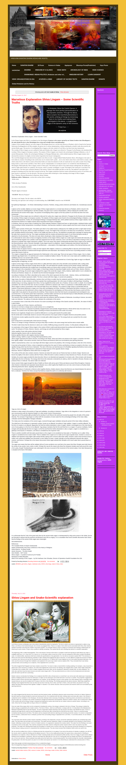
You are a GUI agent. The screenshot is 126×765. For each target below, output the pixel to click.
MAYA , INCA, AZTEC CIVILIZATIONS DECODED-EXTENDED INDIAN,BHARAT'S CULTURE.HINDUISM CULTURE (106, 265)
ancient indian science (22, 750)
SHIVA (43, 564)
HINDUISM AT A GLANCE (44, 70)
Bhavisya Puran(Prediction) (86, 65)
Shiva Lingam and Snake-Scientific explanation (42, 597)
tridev (61, 564)
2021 (100, 419)
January (103, 428)
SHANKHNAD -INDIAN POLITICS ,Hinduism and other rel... (44, 74)
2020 (100, 431)
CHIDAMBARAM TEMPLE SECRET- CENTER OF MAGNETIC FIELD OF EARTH (106, 296)
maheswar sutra (36, 564)
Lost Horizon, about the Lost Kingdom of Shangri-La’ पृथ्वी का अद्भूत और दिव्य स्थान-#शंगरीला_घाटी (106, 403)
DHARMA (27, 70)
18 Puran (41, 65)
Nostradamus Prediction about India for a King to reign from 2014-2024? (107, 313)
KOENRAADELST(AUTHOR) (106, 184)
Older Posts (88, 755)
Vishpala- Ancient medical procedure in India (107, 424)
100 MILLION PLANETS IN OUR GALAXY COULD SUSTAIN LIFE (106, 282)
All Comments (103, 254)
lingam (30, 564)
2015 (100, 442)
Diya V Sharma (16, 175)
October (103, 421)
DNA (29, 750)
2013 (100, 447)
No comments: (51, 561)
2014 (100, 445)
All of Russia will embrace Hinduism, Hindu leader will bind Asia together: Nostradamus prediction (106, 329)
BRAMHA (18, 564)
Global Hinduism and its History (23, 84)
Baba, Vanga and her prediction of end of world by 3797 (106, 343)
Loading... (100, 455)
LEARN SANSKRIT (94, 74)
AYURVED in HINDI (45, 79)
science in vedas (35, 750)
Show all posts (64, 92)
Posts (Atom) (22, 758)
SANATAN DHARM (26, 65)
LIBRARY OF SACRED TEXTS (66, 79)
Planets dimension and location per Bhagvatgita (105, 376)
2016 (100, 440)
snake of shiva (55, 564)
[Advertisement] (52, 578)
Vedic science (63, 750)
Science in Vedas (54, 65)
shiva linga (48, 564)
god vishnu (24, 564)
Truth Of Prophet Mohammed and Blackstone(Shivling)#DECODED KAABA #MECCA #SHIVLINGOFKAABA (107, 359)
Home (14, 65)
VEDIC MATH (61, 70)
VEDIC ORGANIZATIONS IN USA (23, 79)
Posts (101, 251)
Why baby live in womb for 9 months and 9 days (106, 389)
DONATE (102, 79)
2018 (100, 435)
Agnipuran (68, 65)
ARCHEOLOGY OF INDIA (79, 70)
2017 (100, 438)
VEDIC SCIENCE (98, 70)
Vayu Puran (104, 65)
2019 (100, 433)
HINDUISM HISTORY (76, 74)
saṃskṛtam (16, 70)
